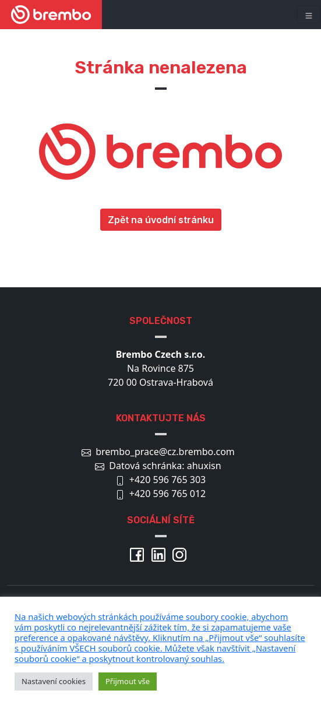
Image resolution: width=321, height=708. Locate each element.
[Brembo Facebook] (139, 553)
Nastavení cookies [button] (54, 681)
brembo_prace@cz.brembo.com (165, 451)
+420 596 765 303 (167, 479)
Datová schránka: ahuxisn (165, 465)
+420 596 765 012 (167, 493)
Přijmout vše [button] (127, 681)
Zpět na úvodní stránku (161, 220)
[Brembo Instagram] (181, 553)
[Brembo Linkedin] (160, 553)
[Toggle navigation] (309, 14)
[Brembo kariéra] (51, 14)
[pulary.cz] (160, 637)
